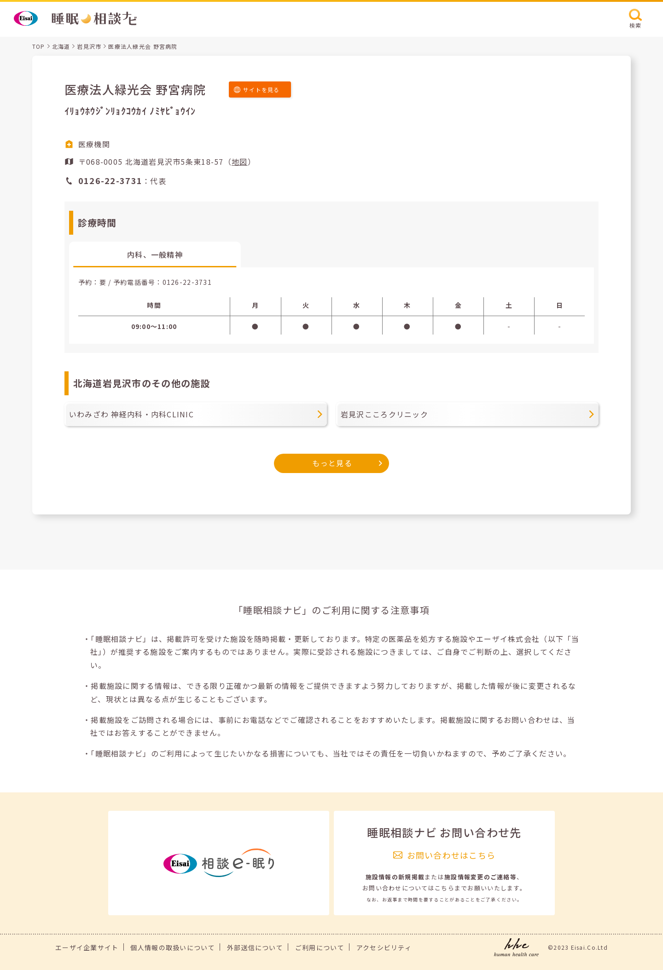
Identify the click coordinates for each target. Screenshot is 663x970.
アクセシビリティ (384, 947)
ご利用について (319, 947)
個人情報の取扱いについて (172, 947)
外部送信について (255, 947)
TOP (38, 46)
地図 (240, 161)
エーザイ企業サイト (87, 947)
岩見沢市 (89, 46)
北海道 (61, 46)
